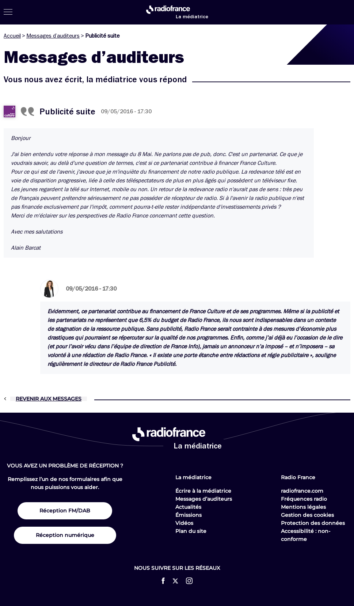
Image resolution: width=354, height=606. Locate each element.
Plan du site (190, 531)
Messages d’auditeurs (53, 36)
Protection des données (313, 523)
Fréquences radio (304, 499)
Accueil (12, 36)
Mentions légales (303, 507)
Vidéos (184, 523)
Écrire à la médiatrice (203, 491)
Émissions (188, 515)
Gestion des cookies (307, 515)
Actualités (188, 507)
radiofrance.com (302, 491)
